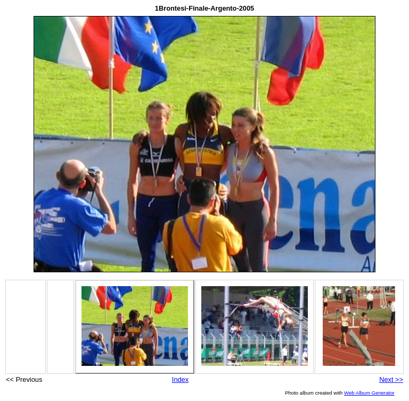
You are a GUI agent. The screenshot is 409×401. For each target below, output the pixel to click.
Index (180, 379)
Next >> (391, 379)
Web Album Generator (369, 393)
